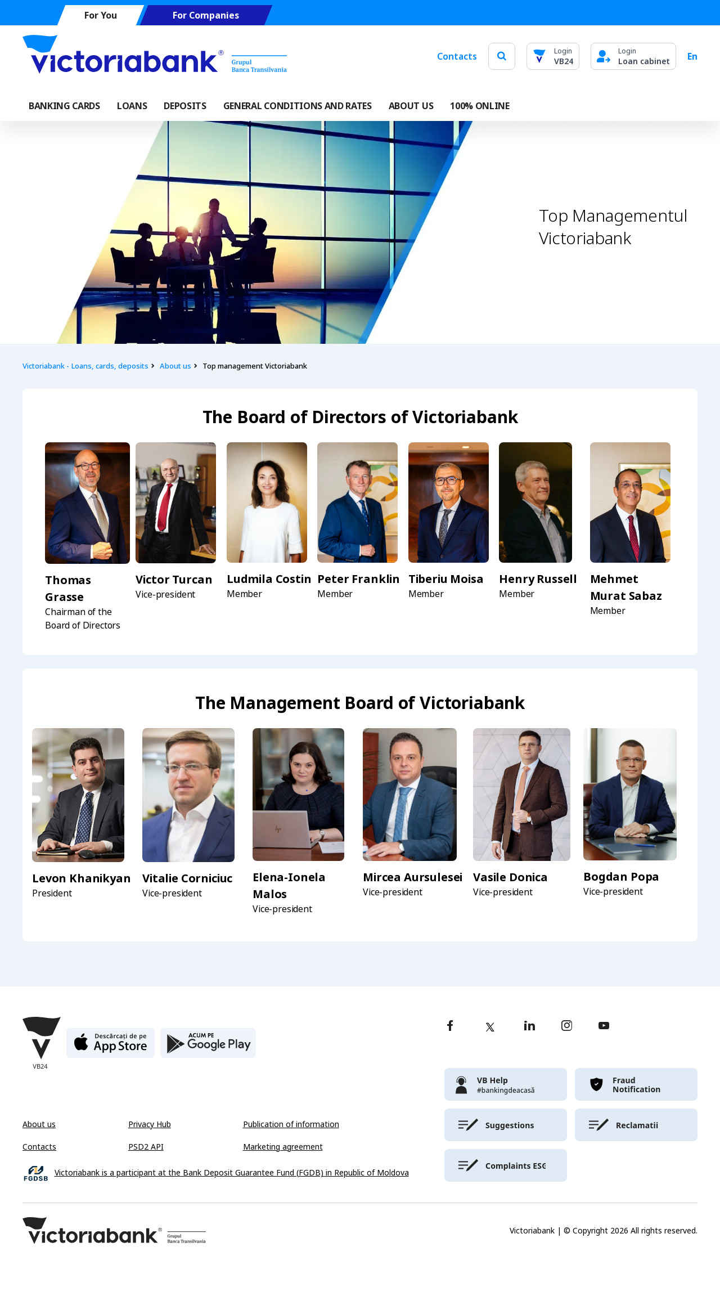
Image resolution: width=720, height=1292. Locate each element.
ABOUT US (411, 106)
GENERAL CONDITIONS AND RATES (297, 106)
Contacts (457, 56)
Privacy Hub (149, 1124)
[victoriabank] (505, 1084)
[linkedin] (529, 1026)
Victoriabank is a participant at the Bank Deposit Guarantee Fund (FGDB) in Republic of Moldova (232, 1173)
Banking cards (64, 106)
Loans (132, 106)
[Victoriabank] (154, 56)
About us (175, 366)
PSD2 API (146, 1146)
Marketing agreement (283, 1146)
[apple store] (110, 1047)
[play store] (208, 1047)
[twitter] (490, 1027)
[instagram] (566, 1026)
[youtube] (604, 1026)
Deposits (185, 106)
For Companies (206, 15)
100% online (479, 106)
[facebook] (450, 1026)
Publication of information (291, 1124)
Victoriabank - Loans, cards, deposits (85, 366)
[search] (501, 56)
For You (100, 15)
